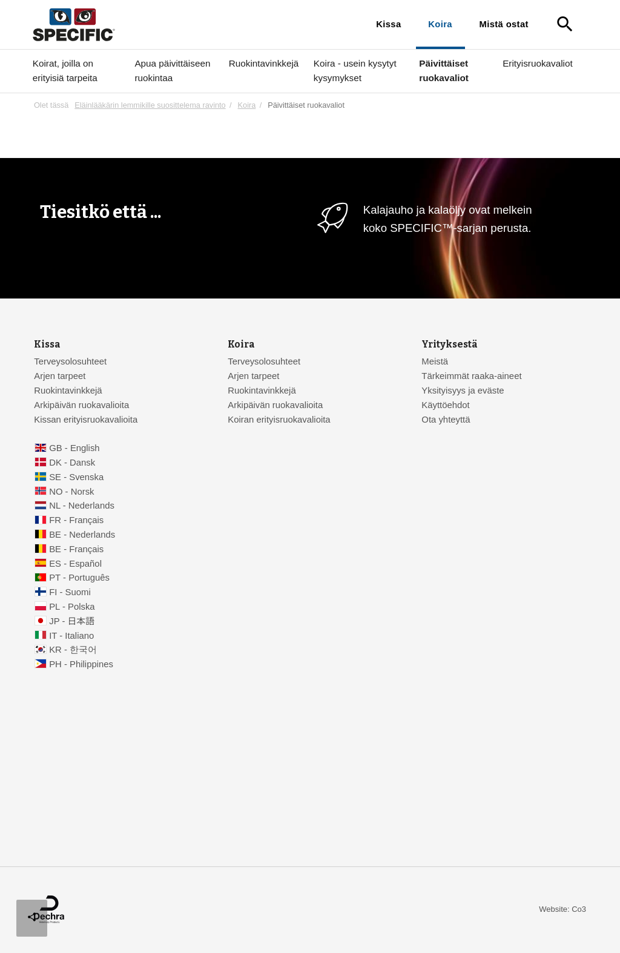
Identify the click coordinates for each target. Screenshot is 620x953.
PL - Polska (71, 607)
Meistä (434, 361)
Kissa (388, 24)
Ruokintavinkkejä (264, 63)
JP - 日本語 (71, 621)
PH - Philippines (81, 664)
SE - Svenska (76, 477)
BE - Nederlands (82, 534)
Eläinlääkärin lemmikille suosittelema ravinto (149, 105)
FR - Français (76, 520)
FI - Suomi (70, 592)
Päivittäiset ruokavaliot (444, 70)
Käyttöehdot (445, 405)
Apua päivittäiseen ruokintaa (172, 70)
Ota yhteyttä (445, 419)
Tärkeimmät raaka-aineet (471, 376)
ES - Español (75, 564)
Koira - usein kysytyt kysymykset (355, 70)
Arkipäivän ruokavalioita (81, 405)
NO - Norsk (71, 491)
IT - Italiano (71, 636)
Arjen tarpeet (59, 376)
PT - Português (79, 577)
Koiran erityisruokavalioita (279, 419)
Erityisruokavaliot (538, 63)
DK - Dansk (72, 462)
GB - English (74, 448)
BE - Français (76, 549)
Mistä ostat (504, 24)
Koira (440, 24)
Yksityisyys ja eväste (462, 390)
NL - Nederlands (81, 505)
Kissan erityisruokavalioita (85, 419)
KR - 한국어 (73, 650)
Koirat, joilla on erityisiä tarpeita (65, 70)
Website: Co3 (562, 909)
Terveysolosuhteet (70, 361)
